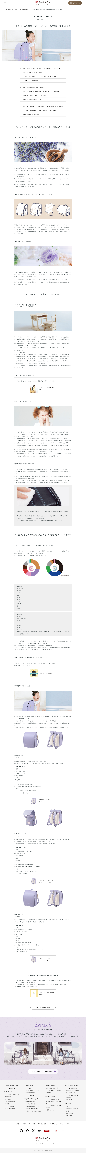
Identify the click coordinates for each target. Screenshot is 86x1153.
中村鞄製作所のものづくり (32, 1106)
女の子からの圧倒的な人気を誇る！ (41, 106)
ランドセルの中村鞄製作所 (43, 1007)
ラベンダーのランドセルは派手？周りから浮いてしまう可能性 (41, 91)
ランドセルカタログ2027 (11, 1088)
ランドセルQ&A (69, 1113)
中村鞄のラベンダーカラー (31, 114)
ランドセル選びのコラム (72, 1095)
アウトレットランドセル (32, 1095)
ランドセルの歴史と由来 (72, 1088)
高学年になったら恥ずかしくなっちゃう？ (35, 95)
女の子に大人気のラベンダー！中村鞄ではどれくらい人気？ (40, 110)
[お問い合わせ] (75, 3)
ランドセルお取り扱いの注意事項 (53, 1102)
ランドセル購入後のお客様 (52, 1099)
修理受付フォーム (50, 1110)
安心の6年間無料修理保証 (32, 1108)
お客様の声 (68, 1097)
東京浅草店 (8, 1099)
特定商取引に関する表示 (28, 1124)
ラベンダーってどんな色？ (40, 68)
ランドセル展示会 (9, 1106)
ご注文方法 (48, 1092)
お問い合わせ (69, 1115)
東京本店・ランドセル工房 (12, 1094)
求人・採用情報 (42, 1124)
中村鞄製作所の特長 (30, 1101)
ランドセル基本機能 (30, 1104)
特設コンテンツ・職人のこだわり (33, 1112)
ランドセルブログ (70, 1092)
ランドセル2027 (30, 1088)
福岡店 (7, 1104)
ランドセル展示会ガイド (11, 1108)
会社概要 (17, 1124)
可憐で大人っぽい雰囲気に (31, 80)
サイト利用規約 (53, 1124)
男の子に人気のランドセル (32, 1090)
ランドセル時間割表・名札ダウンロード (53, 1106)
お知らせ (68, 1106)
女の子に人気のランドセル (32, 1092)
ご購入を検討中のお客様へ (52, 1088)
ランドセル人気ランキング (72, 1090)
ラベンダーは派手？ (33, 87)
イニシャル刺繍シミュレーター (53, 1090)
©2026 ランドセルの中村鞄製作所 (43, 1150)
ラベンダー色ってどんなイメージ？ (33, 72)
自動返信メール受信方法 (72, 1108)
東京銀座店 (8, 1096)
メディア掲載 (69, 1100)
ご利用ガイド (69, 1111)
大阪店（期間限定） (10, 1101)
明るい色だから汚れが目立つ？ (32, 99)
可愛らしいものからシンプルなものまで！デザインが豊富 (39, 76)
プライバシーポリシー (65, 1124)
